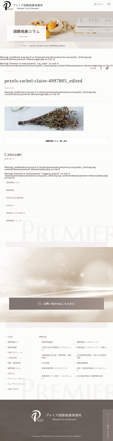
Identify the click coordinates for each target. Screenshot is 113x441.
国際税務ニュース (13, 220)
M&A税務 (45, 363)
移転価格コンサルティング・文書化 (91, 347)
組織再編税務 (82, 363)
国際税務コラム (13, 182)
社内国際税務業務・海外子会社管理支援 (91, 356)
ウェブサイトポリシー (17, 384)
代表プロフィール (15, 352)
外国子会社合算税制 (14, 197)
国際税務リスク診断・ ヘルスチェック (57, 377)
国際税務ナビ (13, 342)
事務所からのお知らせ (15, 213)
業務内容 (43, 337)
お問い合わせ (13, 389)
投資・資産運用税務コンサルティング (91, 369)
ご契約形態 (12, 358)
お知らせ (10, 205)
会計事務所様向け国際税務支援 (90, 376)
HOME (10, 337)
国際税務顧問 (47, 342)
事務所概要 (12, 347)
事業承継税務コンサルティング (55, 368)
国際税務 (10, 190)
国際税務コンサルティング (88, 342)
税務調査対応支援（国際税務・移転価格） (56, 356)
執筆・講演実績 (14, 363)
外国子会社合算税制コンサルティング (56, 348)
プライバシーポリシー (17, 378)
